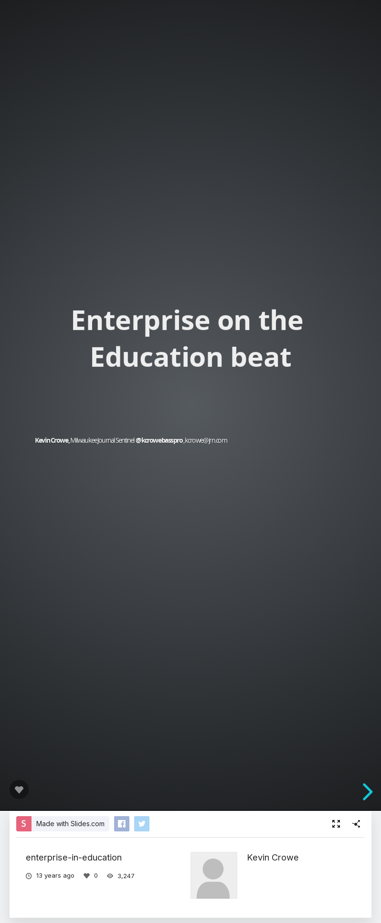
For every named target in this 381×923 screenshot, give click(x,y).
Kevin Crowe (273, 857)
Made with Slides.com (70, 823)
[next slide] (366, 791)
